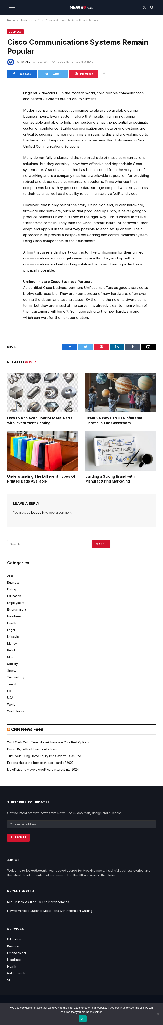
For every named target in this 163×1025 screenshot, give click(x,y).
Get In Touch (16, 973)
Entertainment (16, 609)
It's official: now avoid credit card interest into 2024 (43, 769)
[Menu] (12, 7)
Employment (15, 603)
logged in (38, 512)
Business (15, 31)
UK (9, 691)
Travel (11, 684)
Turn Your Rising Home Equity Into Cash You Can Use (44, 756)
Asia (10, 575)
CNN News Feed (27, 729)
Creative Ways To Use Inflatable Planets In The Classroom (113, 420)
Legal (11, 630)
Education (14, 596)
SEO (10, 657)
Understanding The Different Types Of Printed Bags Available (41, 478)
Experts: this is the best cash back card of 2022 (40, 762)
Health (11, 623)
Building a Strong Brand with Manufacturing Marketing (110, 478)
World (11, 704)
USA (10, 697)
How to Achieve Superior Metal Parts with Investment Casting (40, 420)
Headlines (14, 616)
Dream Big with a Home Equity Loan (32, 749)
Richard (25, 62)
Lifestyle (13, 636)
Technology (15, 677)
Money (12, 643)
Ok (82, 1018)
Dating (11, 589)
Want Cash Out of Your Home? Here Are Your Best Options (48, 742)
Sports (11, 670)
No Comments (62, 62)
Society (12, 664)
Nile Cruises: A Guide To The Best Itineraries (38, 902)
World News (15, 711)
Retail (11, 650)
